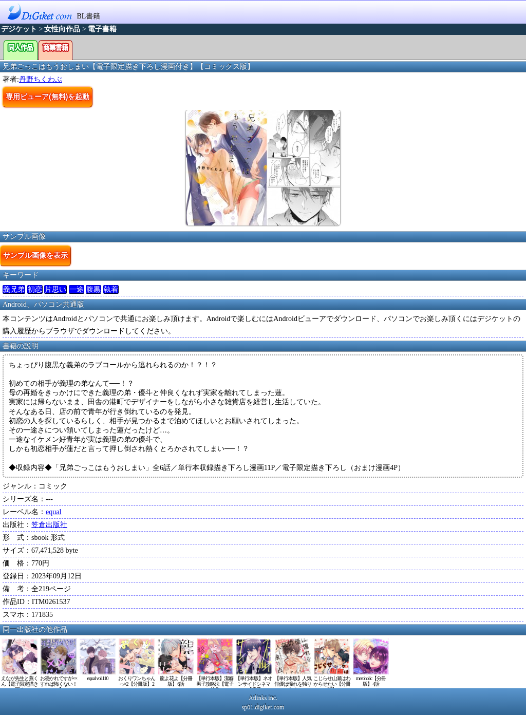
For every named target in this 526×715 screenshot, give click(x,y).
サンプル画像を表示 (35, 255)
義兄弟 (14, 289)
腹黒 (93, 289)
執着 (111, 289)
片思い (55, 289)
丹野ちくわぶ (40, 79)
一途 (76, 289)
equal (53, 512)
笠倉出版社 (49, 525)
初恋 (35, 289)
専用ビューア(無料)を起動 (47, 96)
